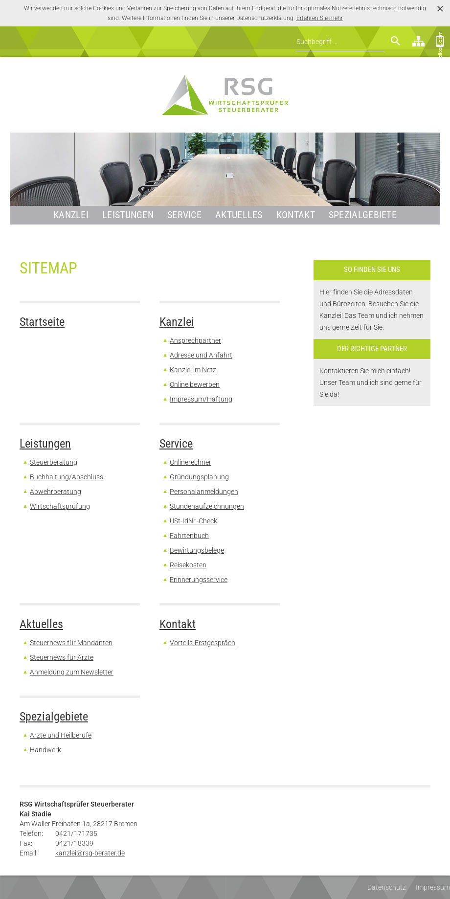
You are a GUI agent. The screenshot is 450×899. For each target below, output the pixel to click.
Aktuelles (239, 215)
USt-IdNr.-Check (193, 521)
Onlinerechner (190, 462)
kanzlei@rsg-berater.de (90, 853)
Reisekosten (188, 565)
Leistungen (128, 215)
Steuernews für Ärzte (61, 657)
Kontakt (295, 215)
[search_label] (339, 41)
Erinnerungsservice (198, 580)
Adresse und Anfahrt (201, 355)
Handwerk (45, 750)
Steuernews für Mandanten (71, 643)
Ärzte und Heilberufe (60, 735)
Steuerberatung (53, 462)
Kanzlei (71, 215)
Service (184, 215)
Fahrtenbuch (189, 535)
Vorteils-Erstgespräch (202, 643)
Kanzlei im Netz (193, 370)
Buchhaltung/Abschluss (66, 477)
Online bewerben (195, 384)
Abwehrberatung (55, 491)
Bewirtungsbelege (197, 550)
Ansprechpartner (195, 340)
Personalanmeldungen (204, 491)
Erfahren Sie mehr (319, 18)
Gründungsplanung (199, 477)
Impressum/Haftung (201, 399)
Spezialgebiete (363, 215)
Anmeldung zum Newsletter (71, 672)
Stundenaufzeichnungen (207, 506)
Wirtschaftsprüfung (60, 506)
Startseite (42, 322)
